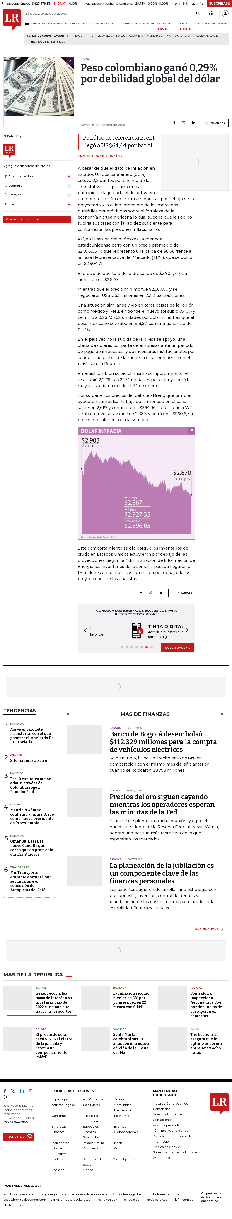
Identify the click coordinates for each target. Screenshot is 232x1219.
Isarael (41, 987)
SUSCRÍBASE (219, 3)
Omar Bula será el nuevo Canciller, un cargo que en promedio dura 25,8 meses (31, 847)
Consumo (59, 1115)
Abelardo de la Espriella (47, 41)
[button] (84, 630)
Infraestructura (93, 1142)
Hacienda (17, 723)
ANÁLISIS (148, 23)
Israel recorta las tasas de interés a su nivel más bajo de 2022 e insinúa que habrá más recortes (54, 1001)
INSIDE (222, 23)
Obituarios (90, 1147)
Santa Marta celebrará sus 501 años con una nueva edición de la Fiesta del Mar (131, 1043)
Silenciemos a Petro (28, 760)
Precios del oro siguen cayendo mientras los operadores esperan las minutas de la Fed (162, 804)
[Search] (198, 13)
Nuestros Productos (167, 1113)
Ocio (117, 1147)
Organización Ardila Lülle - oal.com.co (212, 1196)
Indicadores (60, 1142)
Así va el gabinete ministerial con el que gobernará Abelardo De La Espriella (32, 735)
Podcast (58, 1158)
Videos (88, 1169)
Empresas (59, 1126)
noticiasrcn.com (159, 1199)
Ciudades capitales (111, 35)
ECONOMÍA (55, 23)
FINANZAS (38, 23)
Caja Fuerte (91, 1104)
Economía (121, 1115)
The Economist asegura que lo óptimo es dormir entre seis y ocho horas (206, 1043)
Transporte (19, 866)
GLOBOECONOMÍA (103, 23)
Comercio (17, 804)
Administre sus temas (23, 219)
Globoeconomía (126, 1131)
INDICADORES (206, 23)
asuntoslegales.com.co (20, 1193)
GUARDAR (215, 123)
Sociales (119, 1028)
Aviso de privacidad (167, 1124)
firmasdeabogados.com (131, 1193)
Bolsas (41, 1028)
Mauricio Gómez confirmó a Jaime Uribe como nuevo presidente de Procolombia (32, 816)
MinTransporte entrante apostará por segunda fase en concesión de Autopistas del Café (30, 881)
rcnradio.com (133, 1199)
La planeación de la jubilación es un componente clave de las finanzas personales (162, 873)
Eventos (120, 1126)
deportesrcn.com (42, 1204)
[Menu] (27, 23)
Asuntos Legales (63, 1104)
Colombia (136, 35)
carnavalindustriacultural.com (72, 1199)
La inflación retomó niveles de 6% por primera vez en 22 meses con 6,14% (131, 999)
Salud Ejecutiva (125, 1158)
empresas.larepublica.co (90, 1193)
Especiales (91, 1126)
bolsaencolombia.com (169, 1193)
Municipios (154, 35)
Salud (194, 1028)
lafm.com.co (184, 1199)
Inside (118, 1142)
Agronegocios (62, 1098)
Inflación (78, 35)
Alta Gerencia (93, 1098)
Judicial (196, 987)
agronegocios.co (54, 1193)
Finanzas (58, 1131)
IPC (91, 35)
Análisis (16, 754)
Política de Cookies (167, 1146)
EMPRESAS (72, 23)
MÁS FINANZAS (206, 929)
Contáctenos (162, 1119)
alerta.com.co (13, 1204)
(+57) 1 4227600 (15, 1121)
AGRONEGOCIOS (129, 23)
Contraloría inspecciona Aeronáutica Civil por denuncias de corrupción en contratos (206, 1003)
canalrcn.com (108, 1199)
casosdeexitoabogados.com (24, 1199)
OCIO (85, 23)
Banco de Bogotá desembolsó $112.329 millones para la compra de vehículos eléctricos (163, 741)
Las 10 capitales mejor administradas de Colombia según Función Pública (30, 785)
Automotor (183, 35)
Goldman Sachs (207, 35)
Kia (169, 35)
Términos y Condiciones (170, 1130)
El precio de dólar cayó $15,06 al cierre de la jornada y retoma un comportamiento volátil (54, 1045)
